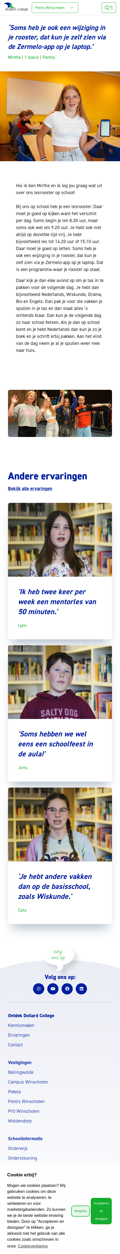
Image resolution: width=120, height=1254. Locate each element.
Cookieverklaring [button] (33, 1246)
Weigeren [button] (80, 1211)
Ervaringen (19, 1035)
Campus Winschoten (28, 1082)
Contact (15, 1045)
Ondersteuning (22, 1158)
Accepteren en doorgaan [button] (101, 1211)
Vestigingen (20, 1062)
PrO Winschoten (24, 1111)
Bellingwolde (21, 1072)
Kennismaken (21, 1025)
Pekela (14, 1092)
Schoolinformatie (25, 1138)
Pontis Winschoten (26, 1101)
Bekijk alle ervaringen (30, 488)
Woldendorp (20, 1121)
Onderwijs (18, 1148)
